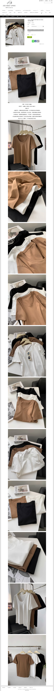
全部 (3, 16)
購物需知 (3, 687)
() (41, 1)
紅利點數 (14, 687)
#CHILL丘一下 (35, 10)
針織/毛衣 (12, 16)
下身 (45, 12)
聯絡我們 (20, 687)
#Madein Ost (4, 12)
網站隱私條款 (27, 690)
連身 (50, 12)
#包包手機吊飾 (10, 10)
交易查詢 (46, 0)
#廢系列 (42, 10)
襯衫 (17, 16)
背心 (21, 16)
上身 (41, 12)
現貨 (14, 12)
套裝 (7, 14)
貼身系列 (25, 12)
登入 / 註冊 (50, 0)
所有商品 (3, 10)
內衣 (25, 16)
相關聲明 (25, 687)
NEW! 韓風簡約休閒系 (27, 10)
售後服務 (9, 687)
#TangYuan (48, 10)
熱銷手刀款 (20, 12)
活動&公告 (31, 687)
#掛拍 (10, 12)
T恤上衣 (7, 16)
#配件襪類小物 (18, 10)
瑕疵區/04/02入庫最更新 (34, 12)
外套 (3, 14)
